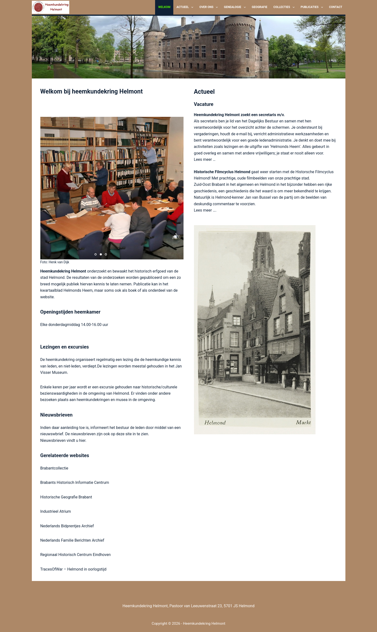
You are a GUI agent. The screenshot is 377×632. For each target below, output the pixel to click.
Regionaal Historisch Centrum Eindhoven (75, 554)
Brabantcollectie (54, 468)
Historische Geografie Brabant (66, 497)
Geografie (259, 7)
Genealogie (235, 7)
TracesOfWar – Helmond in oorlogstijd (73, 569)
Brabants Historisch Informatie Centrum (74, 482)
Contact (335, 7)
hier (82, 440)
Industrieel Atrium (55, 511)
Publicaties (313, 7)
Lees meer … (205, 159)
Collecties (285, 7)
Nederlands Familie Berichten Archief (72, 540)
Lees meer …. (205, 210)
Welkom (164, 7)
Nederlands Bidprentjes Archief (67, 526)
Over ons (209, 7)
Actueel (185, 7)
